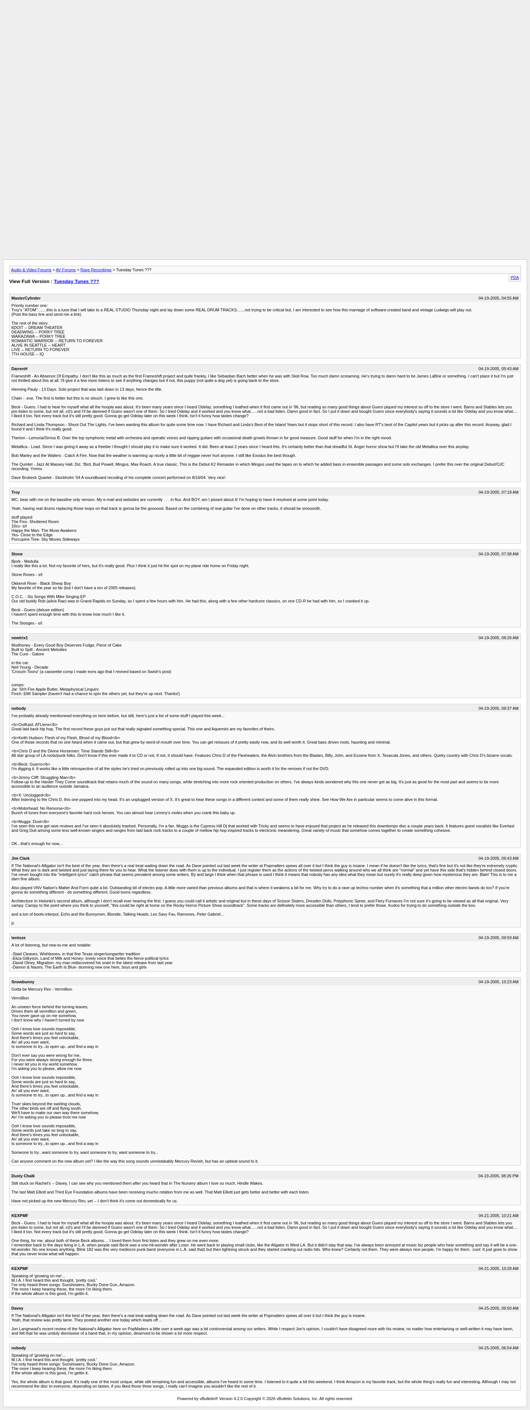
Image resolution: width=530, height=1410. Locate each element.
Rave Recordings (96, 270)
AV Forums (66, 270)
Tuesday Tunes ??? (76, 281)
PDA (514, 277)
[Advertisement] (265, 19)
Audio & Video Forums (31, 270)
